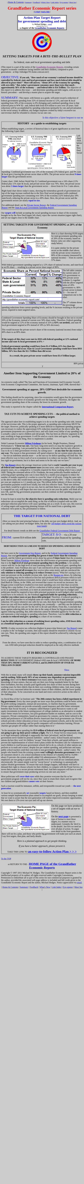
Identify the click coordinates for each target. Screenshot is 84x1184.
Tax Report (71, 628)
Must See (72, 2)
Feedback (36, 2)
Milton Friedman (21, 560)
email (50, 24)
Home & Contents (16, 2)
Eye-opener (64, 2)
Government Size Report (30, 553)
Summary (28, 2)
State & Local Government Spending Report (34, 207)
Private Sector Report (36, 205)
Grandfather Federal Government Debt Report (60, 530)
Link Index (55, 2)
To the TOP (6, 859)
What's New (45, 2)
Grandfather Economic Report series (42, 8)
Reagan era (58, 575)
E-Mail (37, 12)
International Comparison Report (57, 407)
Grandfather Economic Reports (49, 28)
